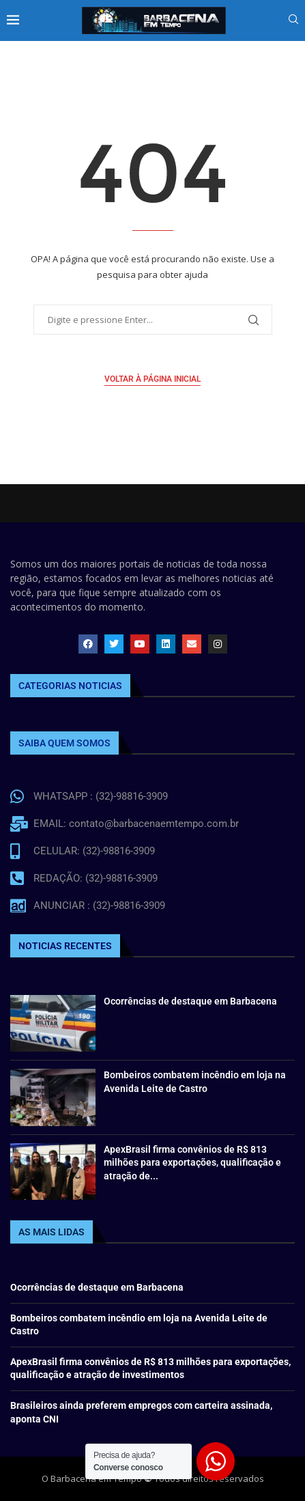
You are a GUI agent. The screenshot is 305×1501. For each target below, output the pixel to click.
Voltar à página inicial (152, 379)
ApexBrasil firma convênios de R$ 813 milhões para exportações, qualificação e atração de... (192, 1162)
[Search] (293, 20)
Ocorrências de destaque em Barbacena (190, 1001)
